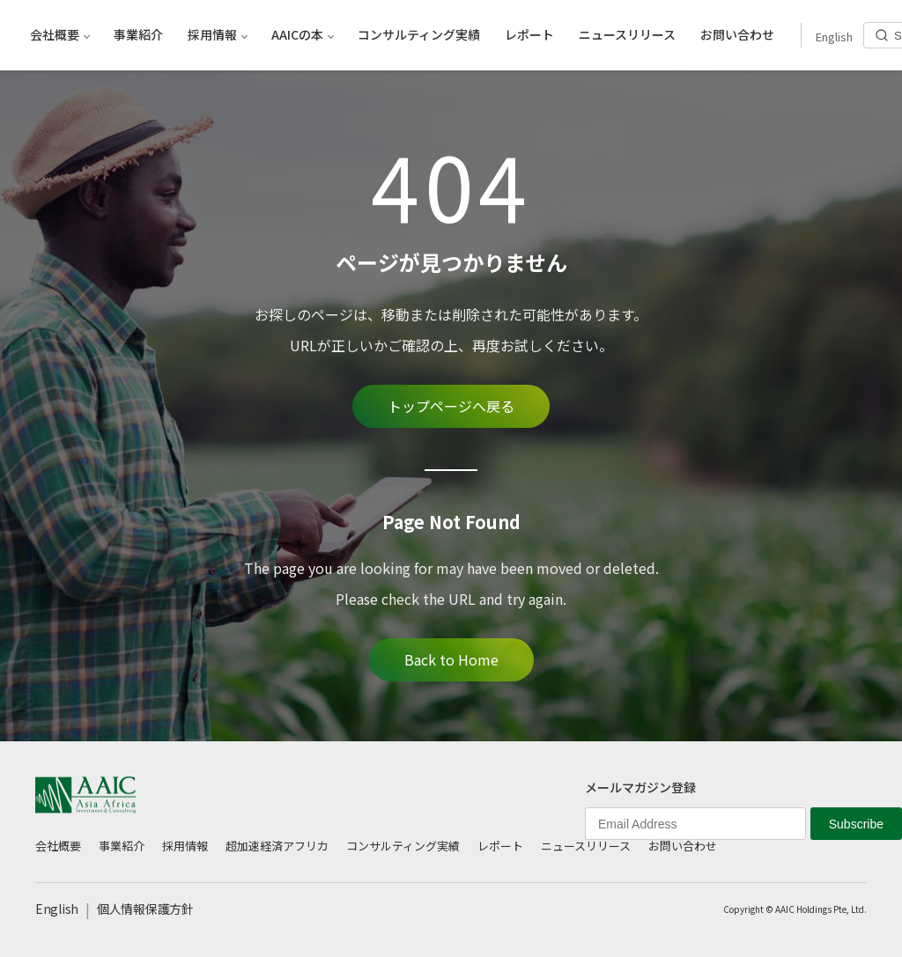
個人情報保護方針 (145, 908)
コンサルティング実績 (403, 845)
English (56, 908)
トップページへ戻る (451, 405)
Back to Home (451, 659)
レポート (500, 845)
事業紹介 (121, 845)
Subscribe (856, 824)
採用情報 (185, 845)
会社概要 (58, 845)
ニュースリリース (586, 845)
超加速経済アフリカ (277, 845)
